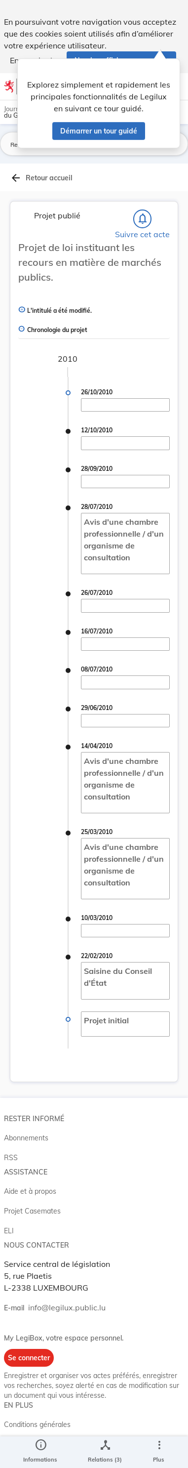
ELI (9, 1230)
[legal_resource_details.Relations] (105, 1452)
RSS (11, 1157)
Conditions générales (37, 1424)
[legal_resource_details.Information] (40, 1452)
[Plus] (159, 1452)
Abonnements (26, 1137)
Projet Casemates (32, 1211)
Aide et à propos (30, 1191)
